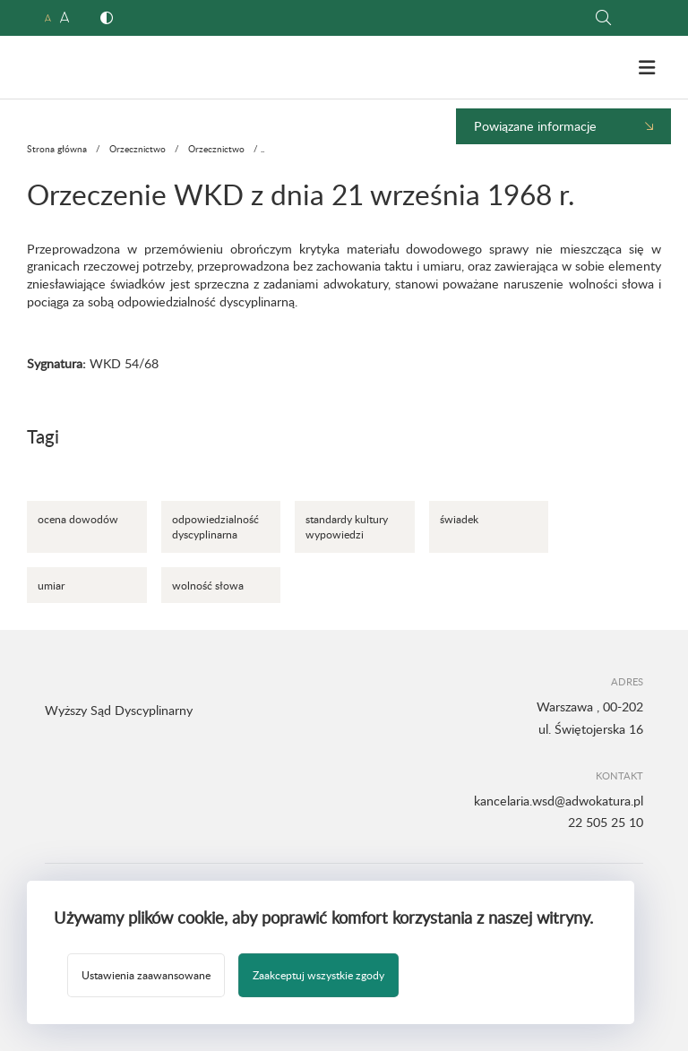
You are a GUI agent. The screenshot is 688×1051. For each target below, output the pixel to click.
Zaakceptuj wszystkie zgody (318, 975)
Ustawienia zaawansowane (146, 975)
